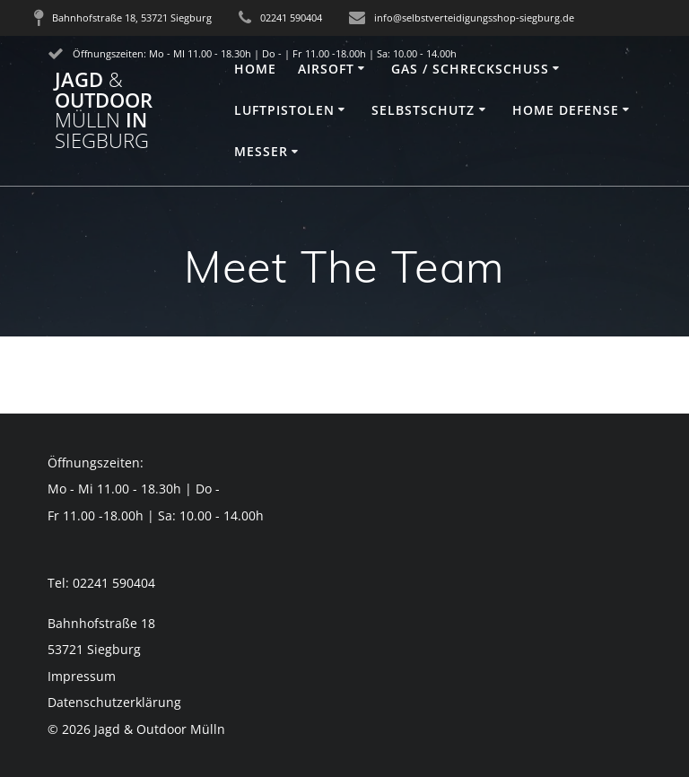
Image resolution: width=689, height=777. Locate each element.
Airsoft (326, 68)
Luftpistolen (284, 109)
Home (255, 68)
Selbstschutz (423, 109)
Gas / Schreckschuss (470, 68)
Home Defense (565, 109)
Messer (261, 151)
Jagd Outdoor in (104, 110)
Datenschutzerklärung (114, 702)
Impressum (82, 676)
